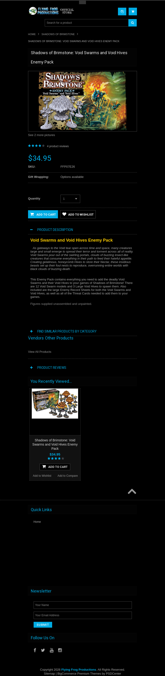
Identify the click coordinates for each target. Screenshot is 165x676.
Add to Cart (43, 214)
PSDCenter (113, 673)
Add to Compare (67, 475)
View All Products (39, 351)
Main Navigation (32, 23)
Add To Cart (55, 466)
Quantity (34, 198)
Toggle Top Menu (82, 2)
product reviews (58, 146)
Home (32, 34)
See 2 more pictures (41, 135)
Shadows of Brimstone (58, 34)
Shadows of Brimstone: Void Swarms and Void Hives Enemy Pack (55, 444)
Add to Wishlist (78, 214)
